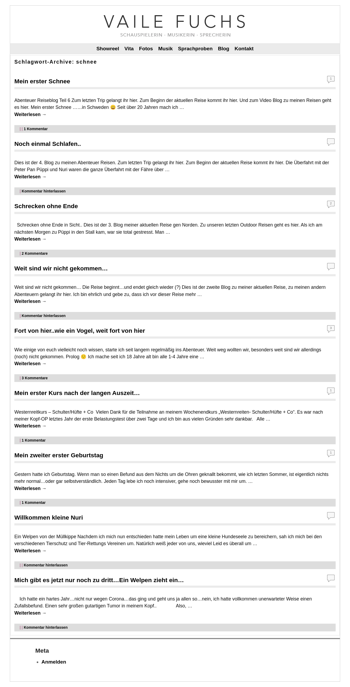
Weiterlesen (30, 114)
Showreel (108, 48)
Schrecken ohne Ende (46, 206)
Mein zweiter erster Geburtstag (58, 455)
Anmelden (53, 662)
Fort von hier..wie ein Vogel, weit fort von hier (79, 330)
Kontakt (244, 48)
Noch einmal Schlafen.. (47, 143)
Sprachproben (195, 48)
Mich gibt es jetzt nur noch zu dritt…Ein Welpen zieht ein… (99, 580)
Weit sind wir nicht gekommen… (61, 268)
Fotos (146, 48)
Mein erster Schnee (42, 81)
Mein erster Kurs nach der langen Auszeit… (77, 392)
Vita (129, 48)
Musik (165, 48)
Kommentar (36, 129)
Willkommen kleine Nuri (48, 517)
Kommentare (35, 253)
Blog (223, 48)
